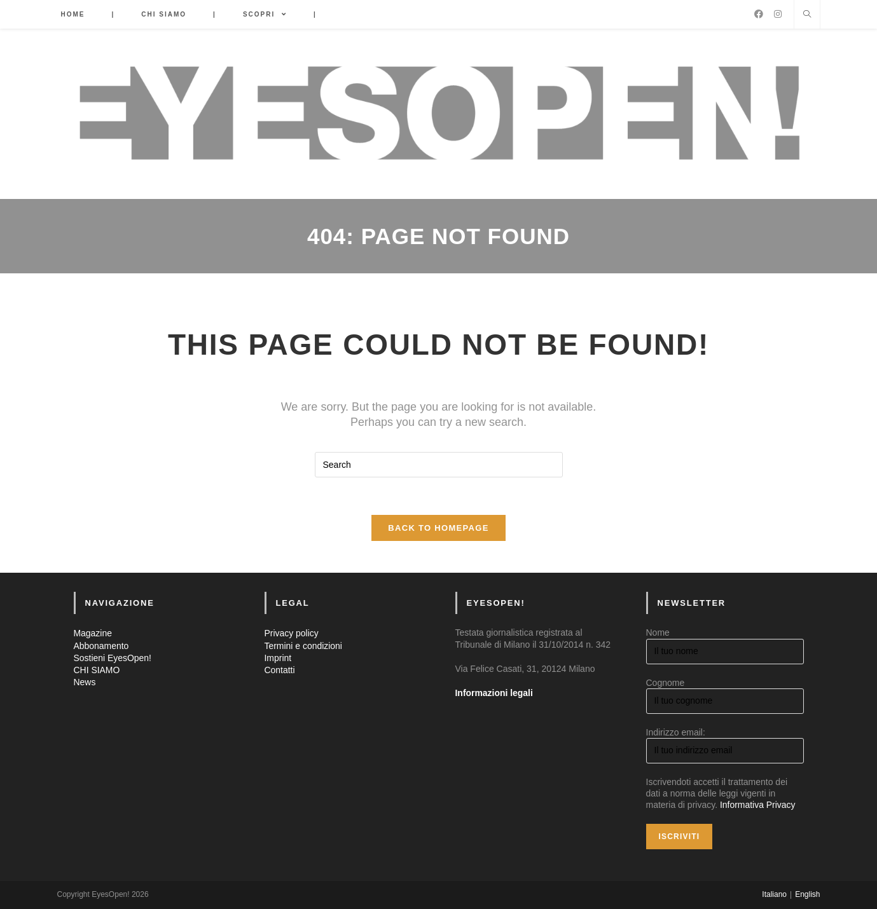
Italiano (774, 894)
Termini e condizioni (304, 646)
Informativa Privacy (758, 805)
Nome (658, 633)
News (85, 683)
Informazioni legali (494, 693)
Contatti (280, 671)
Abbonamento (101, 646)
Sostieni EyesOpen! (113, 658)
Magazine (93, 634)
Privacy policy (292, 634)
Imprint (278, 658)
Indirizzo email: (675, 733)
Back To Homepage (438, 528)
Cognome (665, 683)
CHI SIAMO (97, 671)
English (807, 894)
